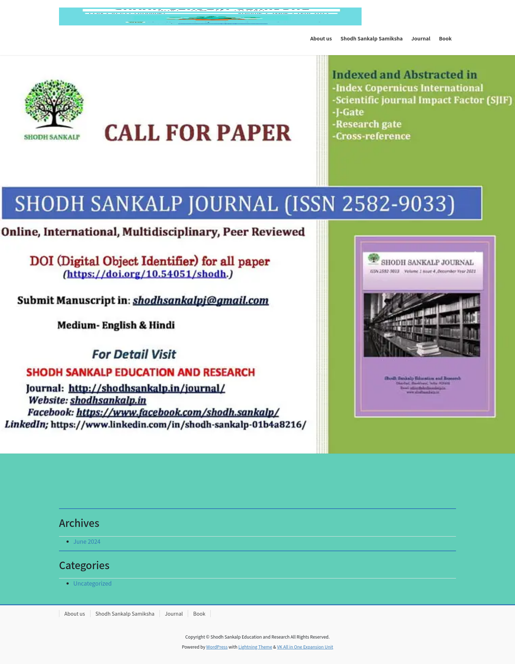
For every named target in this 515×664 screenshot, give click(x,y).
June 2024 (86, 541)
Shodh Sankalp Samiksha (124, 613)
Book (199, 613)
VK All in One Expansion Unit (305, 647)
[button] (38, 254)
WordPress (217, 647)
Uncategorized (92, 583)
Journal (174, 613)
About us (74, 613)
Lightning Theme (255, 647)
